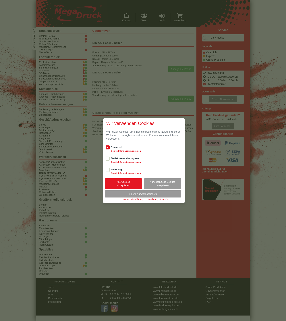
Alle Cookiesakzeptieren (123, 184)
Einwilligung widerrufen (158, 199)
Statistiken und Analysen (125, 158)
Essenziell (116, 147)
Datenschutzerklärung (132, 199)
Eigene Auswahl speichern (143, 194)
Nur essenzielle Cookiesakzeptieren (162, 184)
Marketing (116, 169)
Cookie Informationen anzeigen (126, 151)
